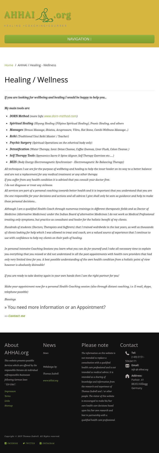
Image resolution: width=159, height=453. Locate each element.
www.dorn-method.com (60, 116)
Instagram (47, 443)
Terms (8, 396)
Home (9, 65)
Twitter (29, 443)
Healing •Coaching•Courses (35, 26)
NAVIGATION (79, 39)
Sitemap (9, 405)
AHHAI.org (37, 14)
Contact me (16, 316)
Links (7, 400)
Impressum (10, 391)
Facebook (11, 443)
